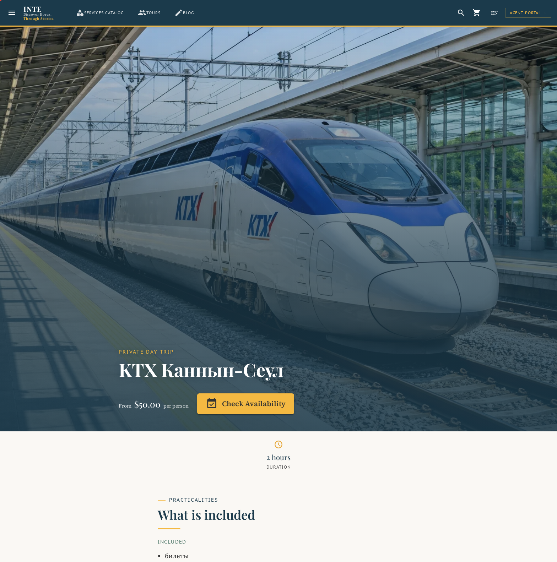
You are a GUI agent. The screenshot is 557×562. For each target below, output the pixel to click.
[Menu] (12, 13)
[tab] (99, 12)
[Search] (461, 13)
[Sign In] (528, 13)
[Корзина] (477, 13)
